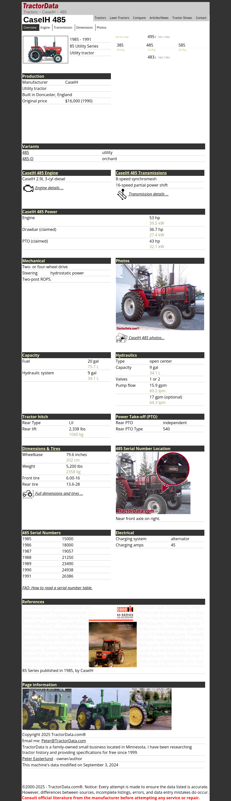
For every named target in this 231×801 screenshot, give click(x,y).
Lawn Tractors (119, 18)
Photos (101, 27)
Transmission (63, 27)
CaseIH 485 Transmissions (141, 173)
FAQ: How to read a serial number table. (57, 588)
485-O (28, 158)
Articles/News (159, 18)
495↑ (159, 36)
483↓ (159, 57)
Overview (30, 27)
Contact (201, 18)
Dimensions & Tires (41, 448)
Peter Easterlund (37, 758)
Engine (45, 27)
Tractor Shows (182, 18)
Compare (139, 18)
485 (63, 12)
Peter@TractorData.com (63, 740)
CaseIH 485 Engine (40, 173)
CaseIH (48, 12)
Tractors (30, 12)
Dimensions (84, 27)
